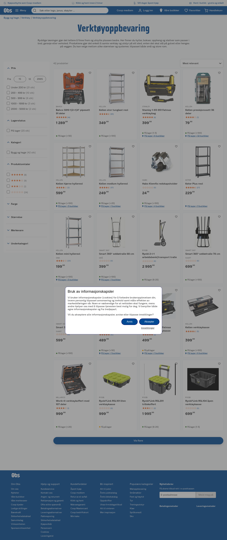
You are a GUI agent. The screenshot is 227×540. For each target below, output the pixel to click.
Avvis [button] (129, 321)
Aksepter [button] (149, 321)
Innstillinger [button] (148, 327)
